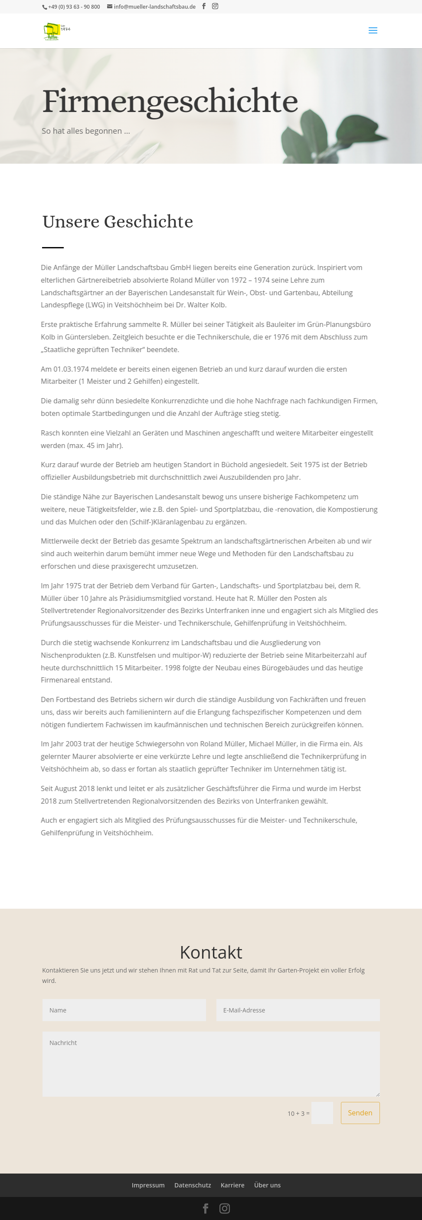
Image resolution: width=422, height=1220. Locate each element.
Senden (360, 1113)
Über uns (267, 1185)
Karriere (233, 1185)
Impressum (148, 1185)
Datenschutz (192, 1185)
